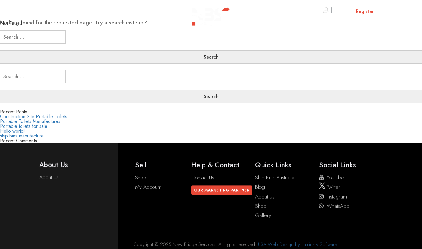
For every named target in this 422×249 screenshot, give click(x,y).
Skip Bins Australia (274, 179)
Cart (396, 11)
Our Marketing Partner (221, 191)
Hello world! (12, 131)
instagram (333, 198)
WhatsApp (334, 207)
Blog (260, 188)
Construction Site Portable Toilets (33, 116)
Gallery (263, 216)
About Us (49, 178)
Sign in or (348, 11)
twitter (329, 188)
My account (148, 188)
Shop (140, 179)
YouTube (331, 179)
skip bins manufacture (22, 135)
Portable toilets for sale (23, 126)
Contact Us (202, 179)
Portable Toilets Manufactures (30, 121)
